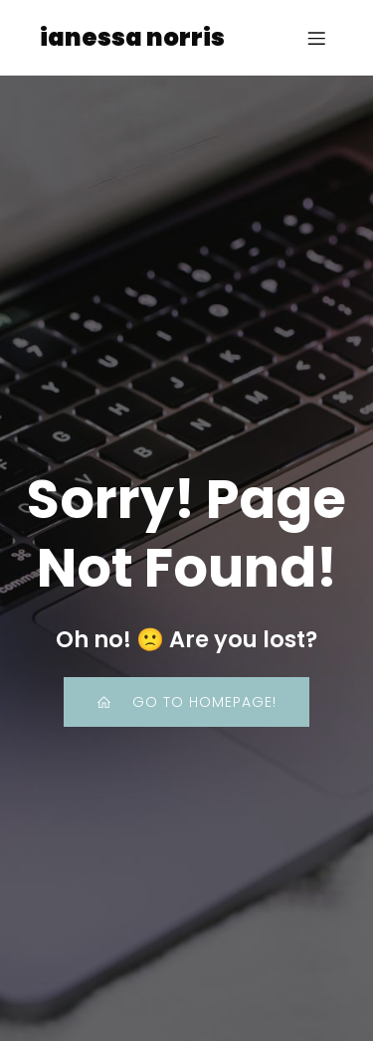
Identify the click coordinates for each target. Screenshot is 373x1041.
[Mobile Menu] (316, 38)
